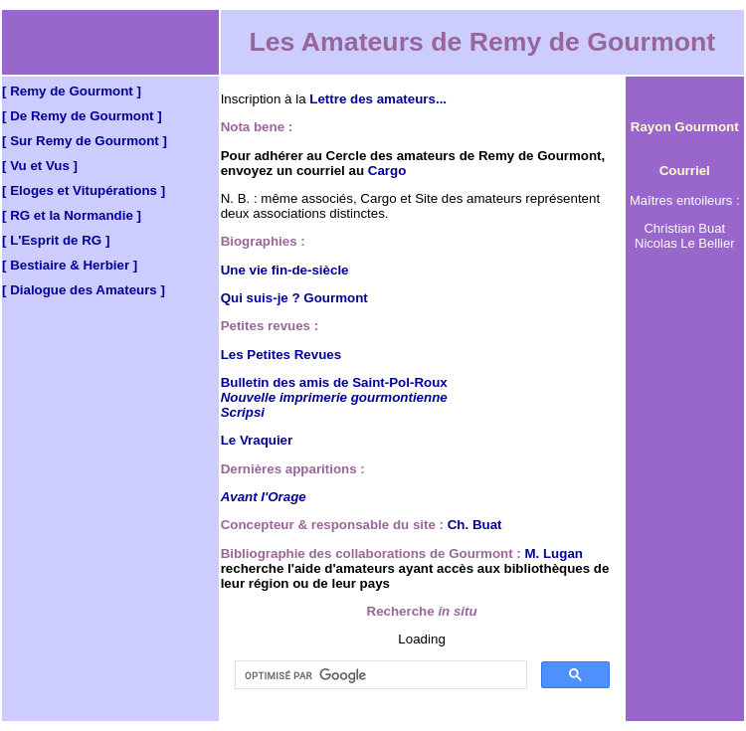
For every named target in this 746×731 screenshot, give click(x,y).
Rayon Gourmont (685, 126)
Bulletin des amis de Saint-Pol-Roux (334, 382)
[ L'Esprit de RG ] (55, 240)
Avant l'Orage (263, 496)
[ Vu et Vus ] (40, 165)
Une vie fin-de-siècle (285, 270)
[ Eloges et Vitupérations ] (83, 190)
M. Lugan (553, 553)
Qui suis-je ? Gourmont (294, 297)
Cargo (387, 170)
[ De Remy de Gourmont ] (82, 115)
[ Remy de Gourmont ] (71, 91)
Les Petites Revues (281, 354)
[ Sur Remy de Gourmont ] (84, 140)
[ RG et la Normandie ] (71, 215)
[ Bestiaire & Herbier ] (69, 265)
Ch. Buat (475, 524)
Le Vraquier (257, 440)
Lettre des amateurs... (378, 98)
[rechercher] (379, 675)
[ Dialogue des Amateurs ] (83, 289)
